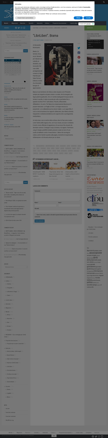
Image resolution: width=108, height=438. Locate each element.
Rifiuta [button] (78, 18)
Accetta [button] (88, 18)
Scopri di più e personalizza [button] (25, 18)
